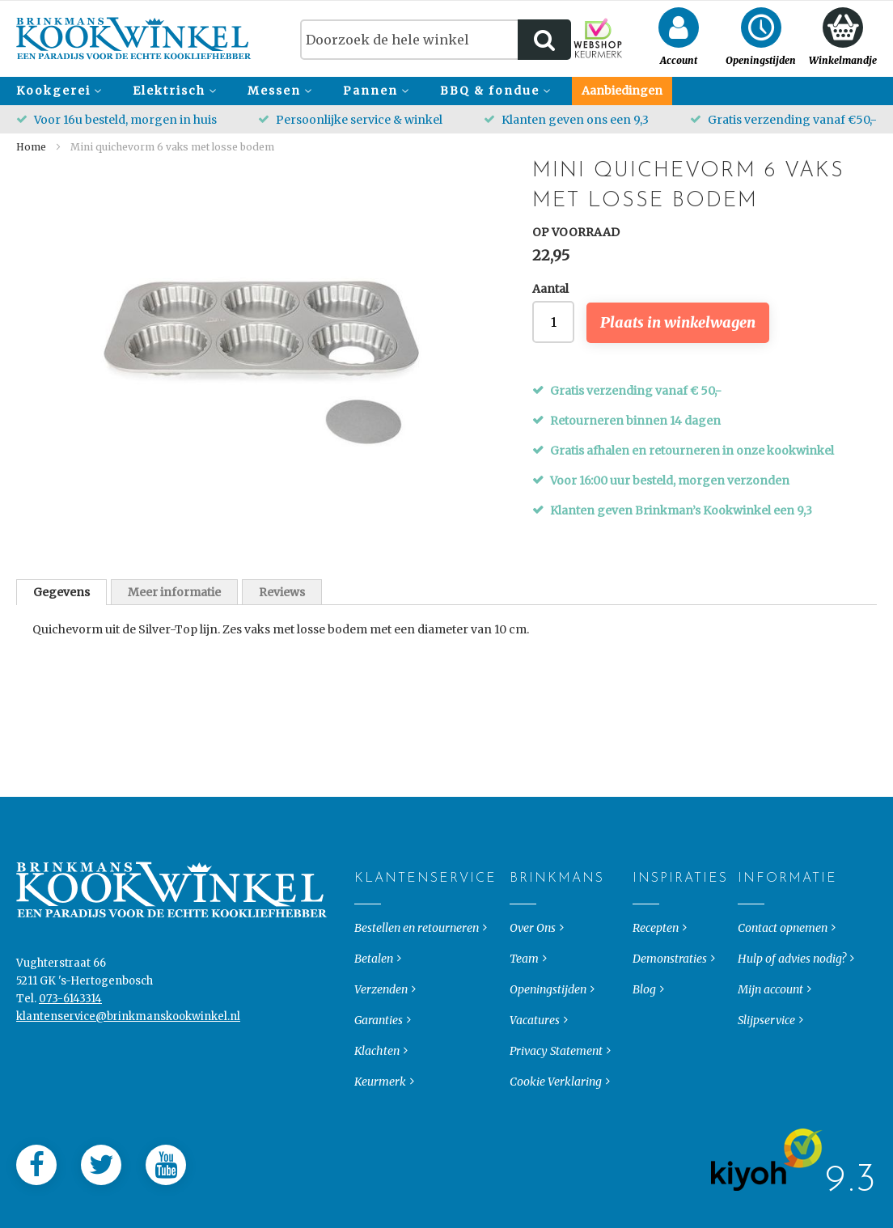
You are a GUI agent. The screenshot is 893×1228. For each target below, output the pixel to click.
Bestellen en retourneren (416, 959)
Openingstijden (548, 1021)
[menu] (446, 91)
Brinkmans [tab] (523, 910)
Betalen (373, 990)
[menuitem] (56, 91)
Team (524, 990)
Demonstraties (670, 990)
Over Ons (533, 959)
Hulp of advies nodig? (792, 990)
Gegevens (61, 592)
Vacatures (535, 1051)
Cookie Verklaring (556, 1113)
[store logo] (134, 38)
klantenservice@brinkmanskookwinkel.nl (128, 1048)
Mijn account (770, 1021)
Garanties (378, 1051)
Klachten (377, 1082)
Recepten (656, 959)
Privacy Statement (556, 1082)
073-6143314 (70, 1030)
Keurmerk (380, 1113)
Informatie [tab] (751, 910)
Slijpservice (766, 1051)
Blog (644, 1021)
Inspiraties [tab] (646, 910)
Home (31, 147)
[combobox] (435, 39)
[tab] (61, 592)
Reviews (282, 592)
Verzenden (381, 1021)
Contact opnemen (782, 959)
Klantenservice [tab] (367, 910)
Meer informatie (174, 592)
